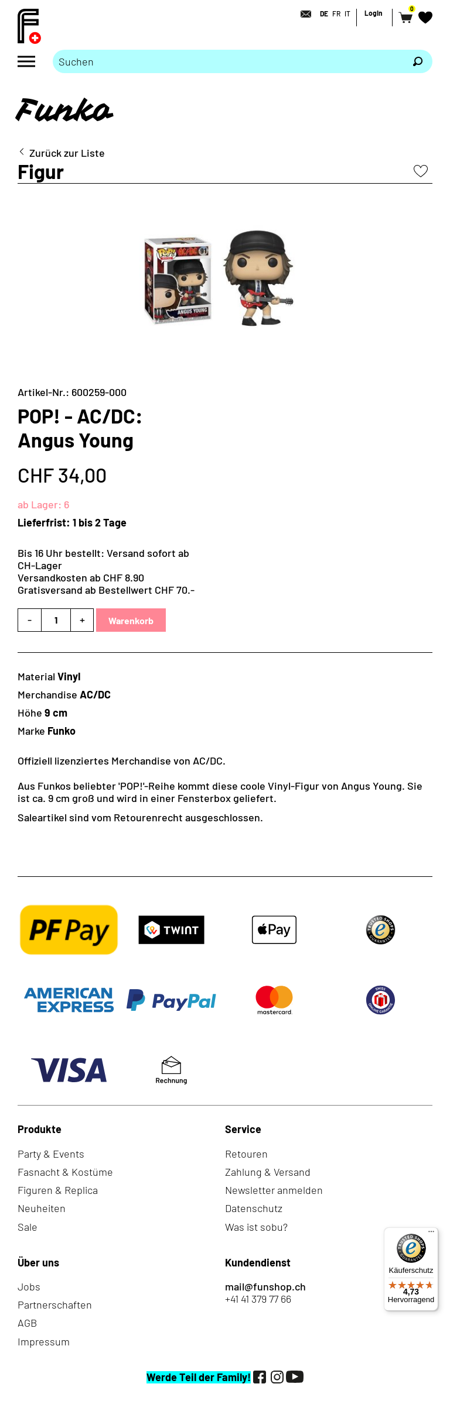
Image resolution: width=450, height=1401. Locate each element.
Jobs (29, 1286)
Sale (28, 1226)
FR (336, 13)
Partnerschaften (55, 1304)
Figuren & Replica (58, 1189)
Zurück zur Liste (67, 153)
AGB (27, 1322)
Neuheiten (42, 1208)
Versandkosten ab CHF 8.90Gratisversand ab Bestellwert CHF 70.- (106, 583)
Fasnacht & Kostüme (65, 1171)
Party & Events (51, 1153)
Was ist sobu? (256, 1226)
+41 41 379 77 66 (258, 1299)
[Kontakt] (302, 14)
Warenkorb (131, 620)
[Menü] (431, 1234)
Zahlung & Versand (268, 1171)
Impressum (44, 1341)
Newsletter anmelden (274, 1189)
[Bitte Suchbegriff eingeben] (228, 61)
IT (347, 13)
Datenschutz (253, 1208)
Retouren (246, 1153)
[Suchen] (417, 61)
